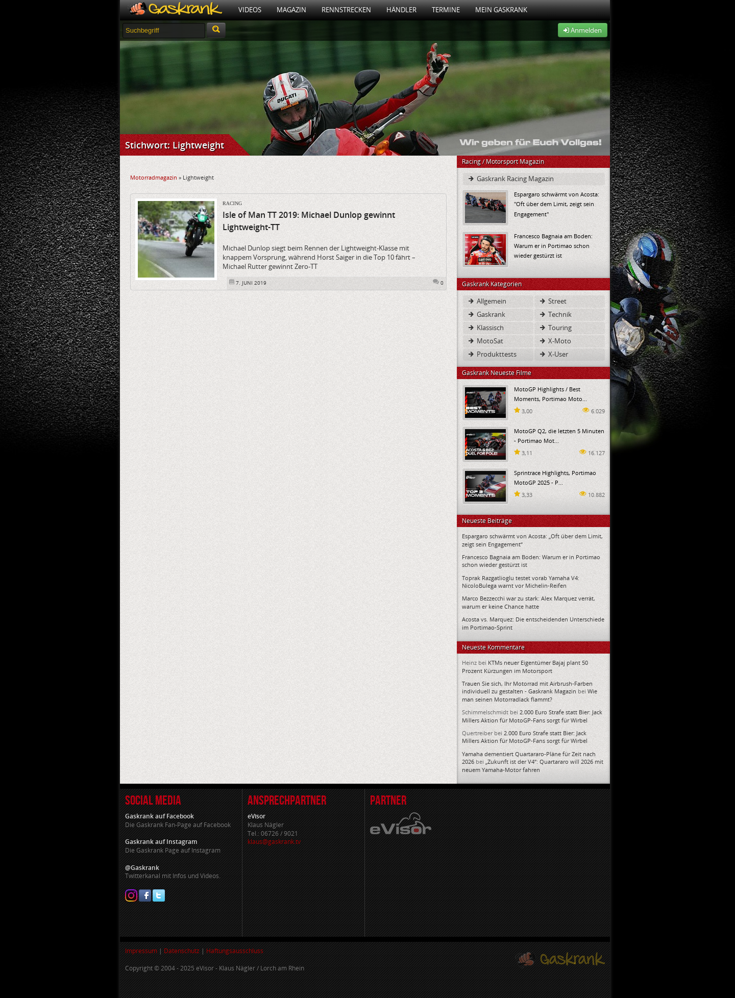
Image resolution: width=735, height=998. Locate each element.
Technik (555, 314)
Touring (555, 327)
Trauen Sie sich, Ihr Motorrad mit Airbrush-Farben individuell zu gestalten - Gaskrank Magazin (527, 687)
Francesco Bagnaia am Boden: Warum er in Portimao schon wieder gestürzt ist (553, 245)
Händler (401, 9)
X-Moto (554, 340)
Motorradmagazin (153, 177)
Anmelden (583, 30)
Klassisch (485, 327)
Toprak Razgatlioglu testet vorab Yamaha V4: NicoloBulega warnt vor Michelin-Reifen (520, 581)
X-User (553, 354)
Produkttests (492, 354)
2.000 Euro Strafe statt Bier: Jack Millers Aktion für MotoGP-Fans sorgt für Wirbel (532, 715)
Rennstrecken (346, 9)
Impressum (141, 950)
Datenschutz (182, 950)
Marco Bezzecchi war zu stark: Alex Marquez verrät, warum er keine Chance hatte (528, 602)
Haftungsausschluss (234, 950)
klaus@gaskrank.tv (274, 841)
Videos (249, 9)
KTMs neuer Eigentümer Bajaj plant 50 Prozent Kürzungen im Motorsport (525, 666)
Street (552, 301)
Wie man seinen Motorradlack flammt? (529, 695)
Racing (232, 203)
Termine (446, 9)
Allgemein (486, 301)
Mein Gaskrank (501, 9)
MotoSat (485, 340)
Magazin (291, 9)
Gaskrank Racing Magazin (510, 178)
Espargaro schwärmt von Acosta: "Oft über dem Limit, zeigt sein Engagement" (556, 203)
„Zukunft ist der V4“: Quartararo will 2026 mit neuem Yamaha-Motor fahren (532, 765)
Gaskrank (486, 314)
